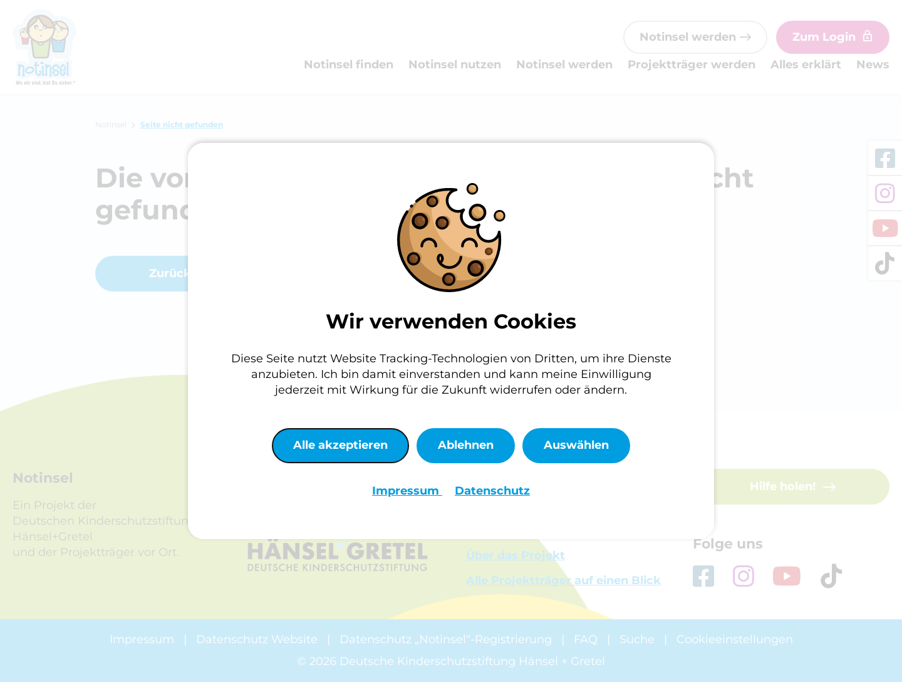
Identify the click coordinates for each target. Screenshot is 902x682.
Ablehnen (466, 445)
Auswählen (576, 445)
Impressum (407, 491)
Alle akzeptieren (340, 445)
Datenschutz (492, 491)
